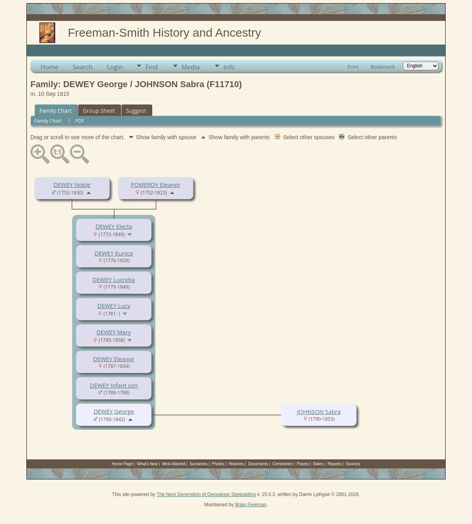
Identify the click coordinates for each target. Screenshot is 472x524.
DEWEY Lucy (113, 306)
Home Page (122, 464)
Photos (218, 464)
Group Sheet (99, 110)
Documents (258, 464)
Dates (318, 464)
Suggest (136, 110)
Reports (334, 464)
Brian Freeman (250, 504)
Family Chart (55, 110)
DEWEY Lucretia (114, 279)
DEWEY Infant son (114, 385)
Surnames (199, 464)
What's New (147, 464)
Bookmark (383, 66)
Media (190, 67)
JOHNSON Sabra (319, 412)
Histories (236, 464)
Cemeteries (282, 464)
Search (83, 67)
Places (303, 464)
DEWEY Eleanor (113, 359)
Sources (353, 464)
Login (115, 67)
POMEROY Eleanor (156, 184)
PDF (79, 120)
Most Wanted (173, 464)
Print (353, 66)
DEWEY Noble (72, 184)
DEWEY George (113, 411)
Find (151, 67)
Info (229, 67)
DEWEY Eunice (114, 253)
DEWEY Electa (113, 226)
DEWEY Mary (114, 332)
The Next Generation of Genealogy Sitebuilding (206, 494)
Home (49, 67)
